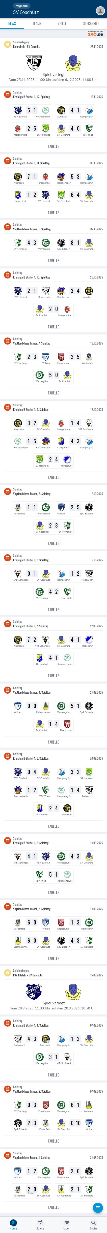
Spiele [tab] (62, 23)
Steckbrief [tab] (91, 23)
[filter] (98, 1208)
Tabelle (53, 146)
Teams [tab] (37, 23)
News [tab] (12, 23)
